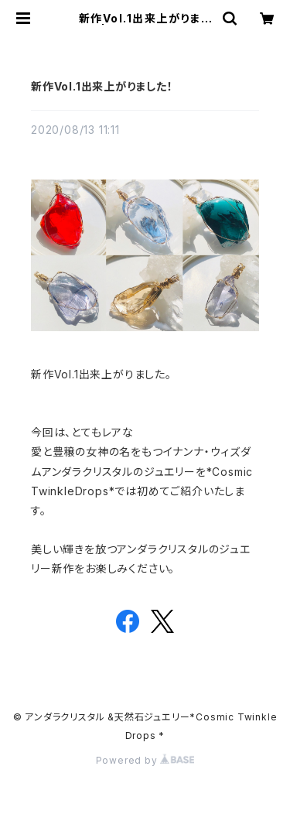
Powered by (145, 760)
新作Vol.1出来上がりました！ (102, 86)
